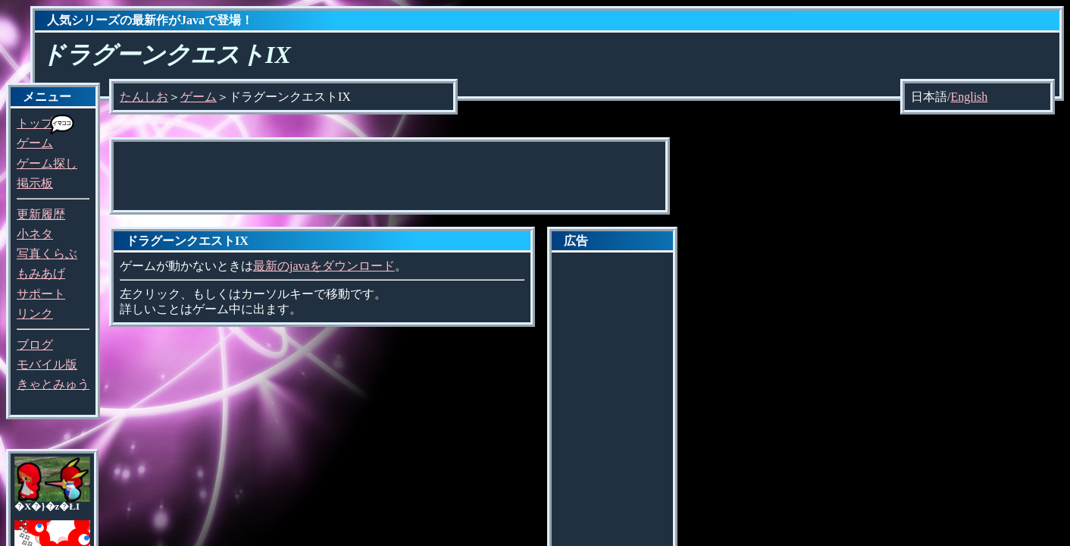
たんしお (144, 96)
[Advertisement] (389, 176)
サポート (41, 293)
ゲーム (35, 142)
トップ (35, 123)
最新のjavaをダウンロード (324, 265)
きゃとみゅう (53, 384)
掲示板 (35, 183)
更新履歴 (41, 214)
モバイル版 (47, 364)
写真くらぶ (47, 253)
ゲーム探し (47, 163)
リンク (35, 313)
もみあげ (41, 273)
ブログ (35, 344)
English (968, 96)
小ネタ (35, 234)
